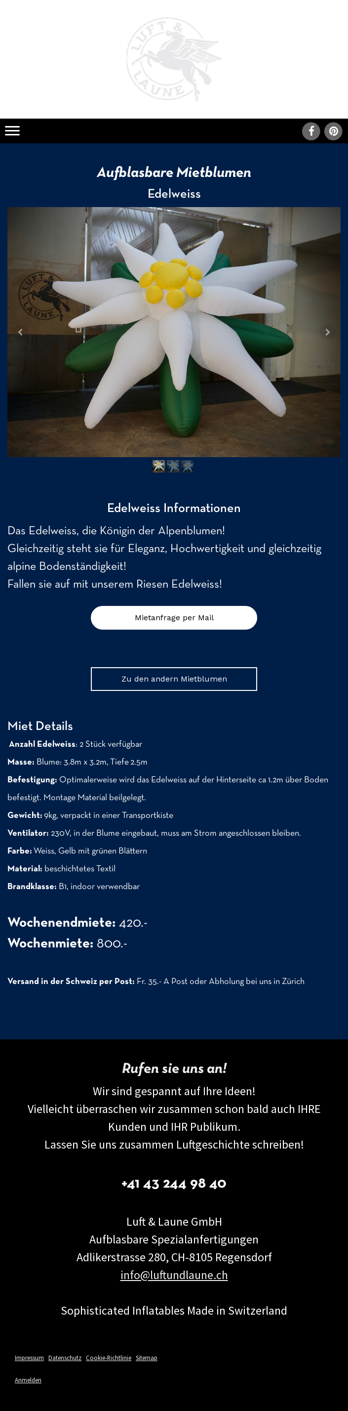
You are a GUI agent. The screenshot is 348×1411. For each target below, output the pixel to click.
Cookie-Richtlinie (108, 1358)
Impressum (29, 1358)
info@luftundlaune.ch (174, 1275)
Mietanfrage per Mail (174, 617)
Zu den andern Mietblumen (174, 679)
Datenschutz (64, 1358)
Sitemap (146, 1358)
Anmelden (28, 1380)
